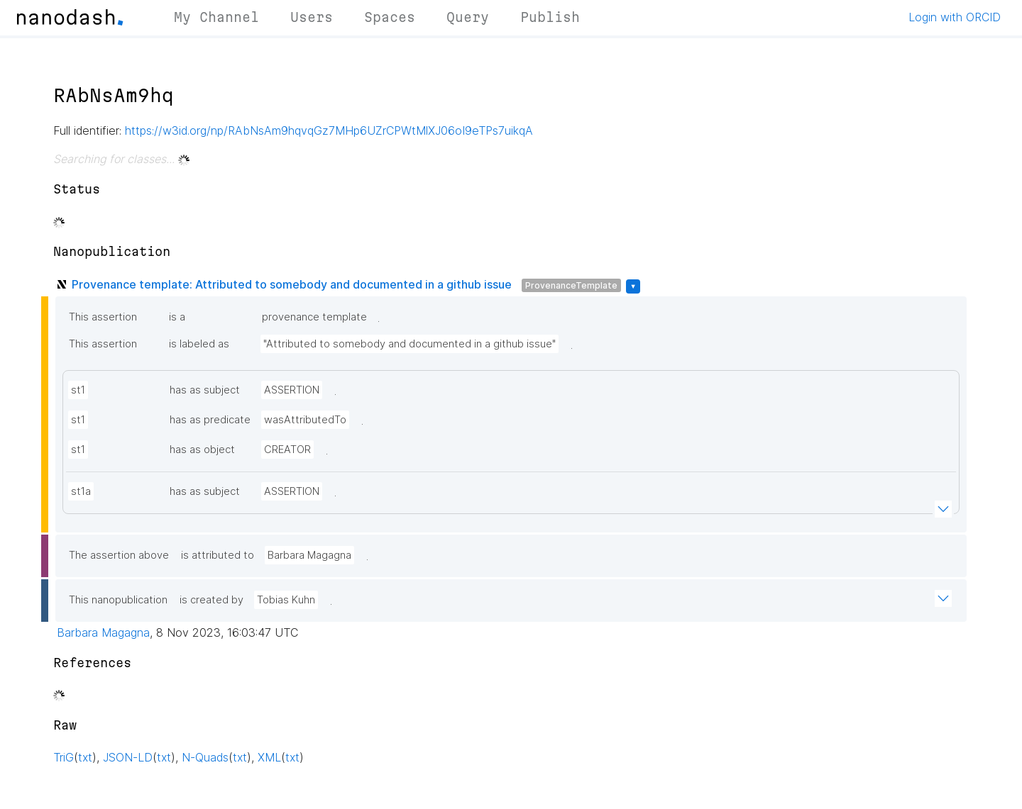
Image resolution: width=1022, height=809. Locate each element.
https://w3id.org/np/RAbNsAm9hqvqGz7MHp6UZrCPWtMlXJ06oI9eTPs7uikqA (329, 130)
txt (85, 757)
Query (467, 17)
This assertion (103, 317)
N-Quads (205, 757)
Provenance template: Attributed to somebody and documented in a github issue (292, 284)
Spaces (389, 17)
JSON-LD (128, 757)
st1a (81, 491)
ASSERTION (291, 390)
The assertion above (119, 555)
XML (269, 757)
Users (311, 17)
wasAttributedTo (305, 419)
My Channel (216, 17)
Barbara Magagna (309, 555)
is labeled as (199, 343)
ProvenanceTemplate (571, 285)
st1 (78, 390)
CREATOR (287, 449)
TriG (63, 757)
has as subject (205, 390)
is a (177, 317)
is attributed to (217, 555)
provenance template (314, 317)
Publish (550, 17)
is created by (211, 599)
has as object (202, 449)
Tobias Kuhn (286, 599)
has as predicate (210, 419)
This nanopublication (118, 599)
